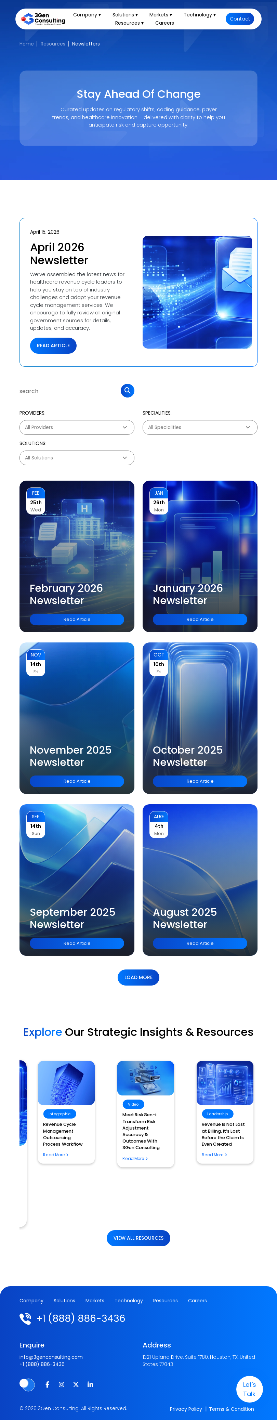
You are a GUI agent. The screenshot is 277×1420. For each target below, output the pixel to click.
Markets (94, 1300)
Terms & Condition (231, 1409)
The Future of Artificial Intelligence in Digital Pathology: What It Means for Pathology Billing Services (136, 1186)
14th (35, 664)
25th (36, 502)
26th (159, 502)
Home (26, 43)
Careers (165, 23)
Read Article (53, 345)
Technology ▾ (200, 15)
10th (159, 664)
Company (31, 1300)
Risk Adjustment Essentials (54, 1143)
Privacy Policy (186, 1409)
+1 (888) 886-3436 (81, 1318)
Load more (138, 977)
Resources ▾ (130, 23)
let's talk (249, 1389)
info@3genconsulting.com (51, 1357)
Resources (53, 43)
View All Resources (138, 1238)
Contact (240, 19)
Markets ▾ (161, 15)
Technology (129, 1300)
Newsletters (86, 43)
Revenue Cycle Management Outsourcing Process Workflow (214, 1134)
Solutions (64, 1300)
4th (159, 826)
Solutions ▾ (125, 15)
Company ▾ (87, 15)
